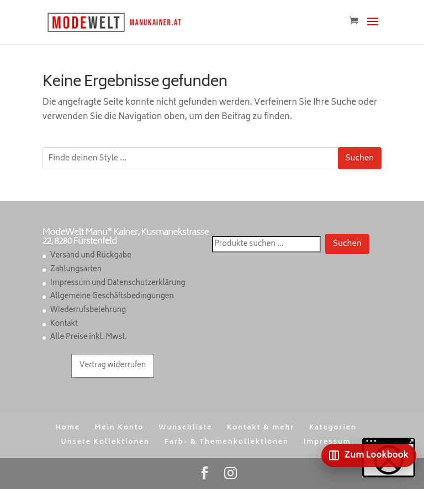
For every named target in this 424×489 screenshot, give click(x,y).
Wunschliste (185, 428)
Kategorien (333, 428)
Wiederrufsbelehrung (88, 310)
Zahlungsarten (76, 270)
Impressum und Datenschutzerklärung (118, 283)
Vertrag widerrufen (113, 365)
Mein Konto (119, 428)
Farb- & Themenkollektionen (227, 442)
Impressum (327, 442)
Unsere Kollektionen (105, 442)
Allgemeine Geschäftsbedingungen (112, 297)
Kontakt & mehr (260, 428)
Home (67, 428)
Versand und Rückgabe (90, 256)
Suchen (360, 158)
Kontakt (64, 324)
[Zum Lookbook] (368, 455)
